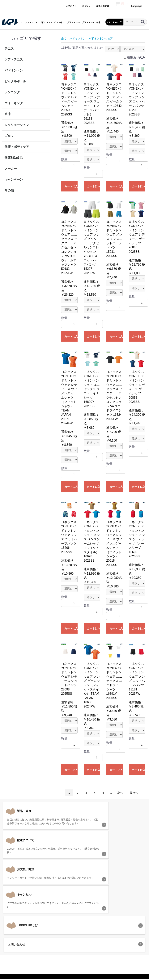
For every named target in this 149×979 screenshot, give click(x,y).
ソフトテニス (31, 22)
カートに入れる (71, 186)
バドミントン (46, 22)
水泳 (8, 114)
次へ (120, 792)
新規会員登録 (102, 6)
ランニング (12, 92)
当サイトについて (30, 933)
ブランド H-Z (88, 22)
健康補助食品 (14, 157)
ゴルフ (9, 135)
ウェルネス (59, 22)
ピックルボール (15, 81)
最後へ (134, 792)
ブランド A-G (73, 22)
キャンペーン (14, 179)
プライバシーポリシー (58, 933)
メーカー (11, 168)
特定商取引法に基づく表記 (93, 933)
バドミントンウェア (105, 38)
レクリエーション (17, 125)
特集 (98, 22)
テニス (19, 22)
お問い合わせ (122, 933)
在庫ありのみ (136, 57)
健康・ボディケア (17, 146)
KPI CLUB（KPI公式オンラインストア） (74, 950)
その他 (9, 190)
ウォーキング (14, 103)
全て (64, 38)
